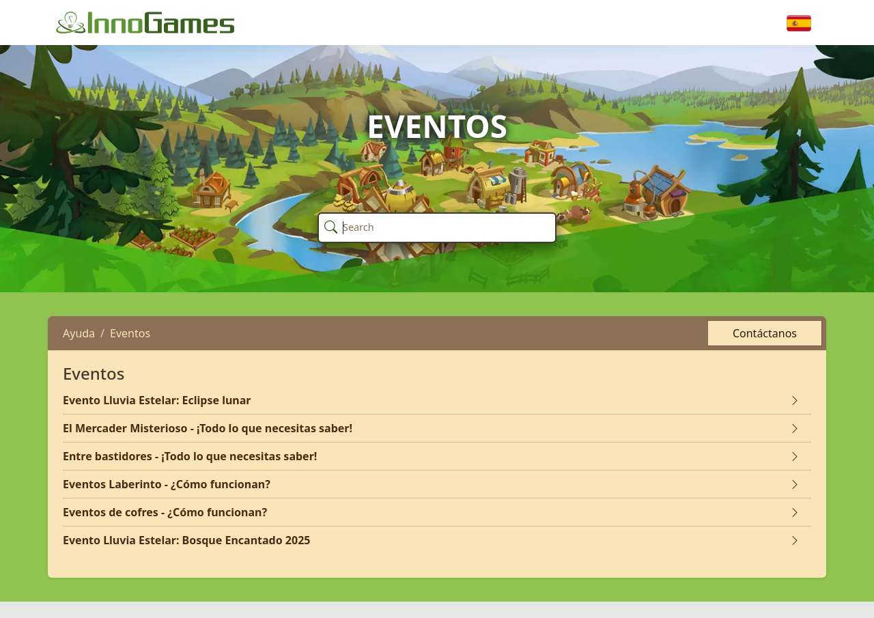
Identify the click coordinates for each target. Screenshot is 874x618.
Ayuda (79, 333)
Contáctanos (765, 333)
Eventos (130, 333)
